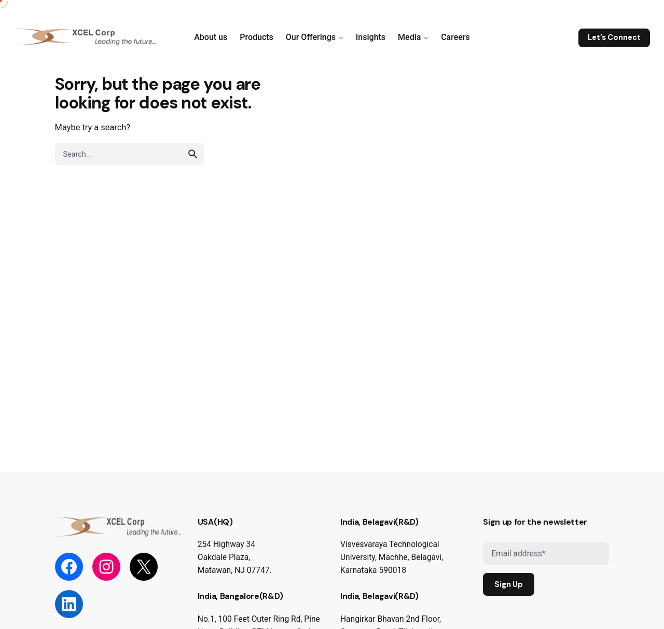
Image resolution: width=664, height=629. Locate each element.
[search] (193, 154)
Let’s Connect (614, 37)
